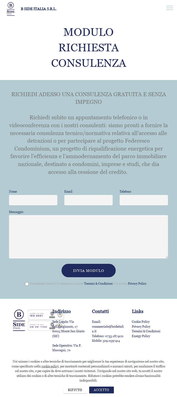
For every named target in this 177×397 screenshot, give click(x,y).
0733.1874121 (114, 336)
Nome (13, 191)
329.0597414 (111, 340)
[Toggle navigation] (169, 8)
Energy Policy (141, 336)
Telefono (125, 191)
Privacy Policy (137, 283)
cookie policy (50, 377)
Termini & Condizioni (98, 283)
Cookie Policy (141, 321)
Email (68, 191)
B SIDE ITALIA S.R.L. (38, 9)
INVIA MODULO (88, 270)
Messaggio (16, 212)
